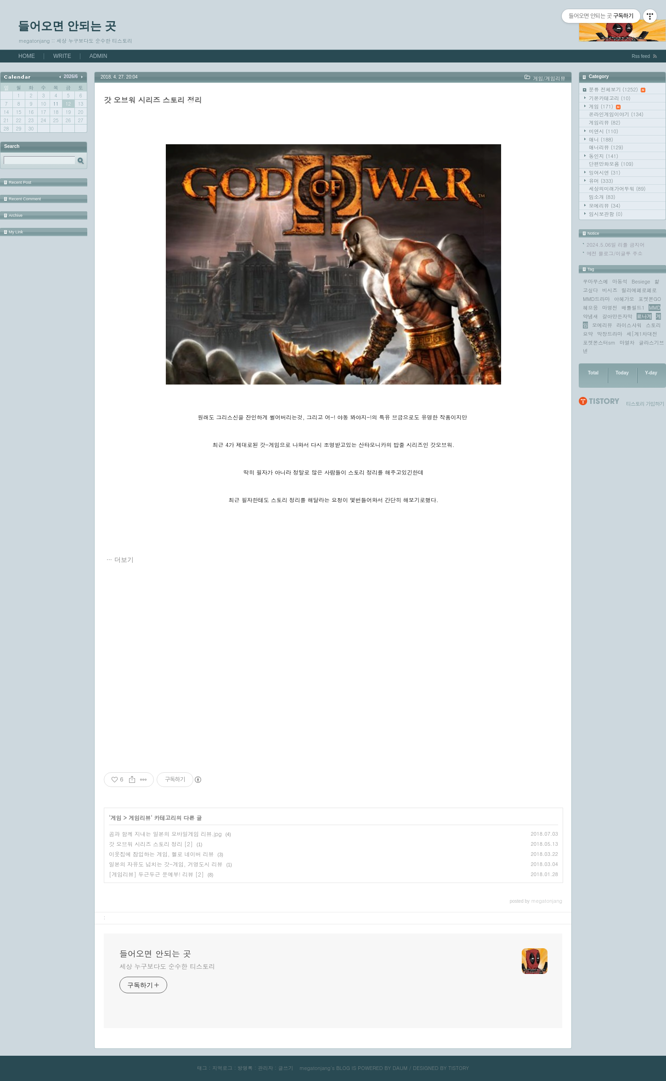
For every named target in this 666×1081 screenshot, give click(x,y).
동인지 (603, 156)
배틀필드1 (632, 307)
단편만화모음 (611, 163)
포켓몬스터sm (599, 342)
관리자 (265, 1067)
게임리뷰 (605, 122)
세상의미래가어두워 (617, 188)
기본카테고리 (610, 98)
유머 (601, 180)
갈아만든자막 (617, 316)
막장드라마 (609, 333)
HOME (26, 56)
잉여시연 (605, 172)
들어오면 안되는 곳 (67, 25)
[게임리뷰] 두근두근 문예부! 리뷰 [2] (156, 874)
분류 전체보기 (617, 89)
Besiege (641, 281)
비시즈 (609, 290)
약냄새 (590, 316)
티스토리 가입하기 (645, 403)
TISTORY (458, 1067)
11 (55, 104)
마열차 (627, 342)
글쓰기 (285, 1067)
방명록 (245, 1067)
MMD (654, 307)
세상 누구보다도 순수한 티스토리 (167, 966)
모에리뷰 (605, 205)
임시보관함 (605, 213)
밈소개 (602, 196)
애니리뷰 (606, 147)
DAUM (400, 1067)
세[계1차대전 (641, 333)
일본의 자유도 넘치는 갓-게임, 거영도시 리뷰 (166, 864)
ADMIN (98, 56)
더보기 (124, 559)
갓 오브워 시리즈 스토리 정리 (153, 100)
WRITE (62, 56)
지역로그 (222, 1067)
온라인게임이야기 (616, 114)
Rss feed (641, 56)
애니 (601, 139)
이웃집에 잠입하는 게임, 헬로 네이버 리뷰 (161, 854)
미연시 (603, 131)
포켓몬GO (649, 298)
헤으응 (590, 307)
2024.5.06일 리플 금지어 (616, 244)
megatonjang (314, 1067)
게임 (605, 106)
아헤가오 (624, 298)
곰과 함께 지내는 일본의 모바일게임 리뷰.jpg (165, 834)
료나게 (644, 316)
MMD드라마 (596, 298)
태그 (202, 1067)
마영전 (609, 307)
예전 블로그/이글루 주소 (615, 253)
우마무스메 (595, 281)
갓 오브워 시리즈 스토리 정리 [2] (151, 844)
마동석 (619, 281)
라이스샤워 (629, 325)
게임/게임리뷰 (549, 78)
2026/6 (71, 76)
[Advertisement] (333, 669)
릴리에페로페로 (639, 290)
